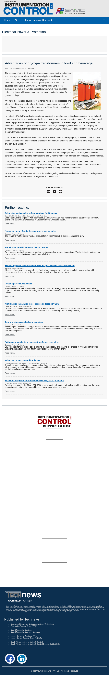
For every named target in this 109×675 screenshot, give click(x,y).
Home (7, 20)
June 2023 (8, 68)
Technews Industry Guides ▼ (37, 20)
